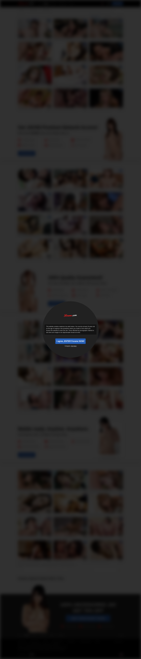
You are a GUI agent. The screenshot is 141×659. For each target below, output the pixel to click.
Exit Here (73, 346)
